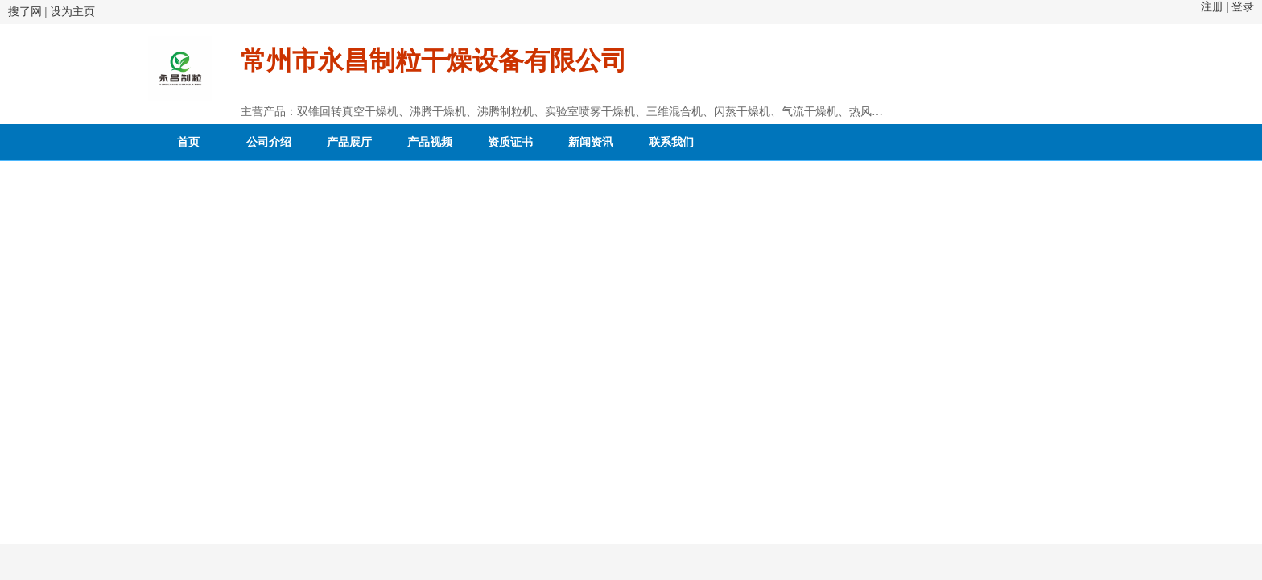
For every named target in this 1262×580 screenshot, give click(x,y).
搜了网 (25, 12)
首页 (188, 142)
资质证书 (510, 142)
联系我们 (671, 142)
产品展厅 (349, 142)
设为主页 (72, 12)
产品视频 (429, 142)
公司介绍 (268, 142)
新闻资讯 (590, 142)
